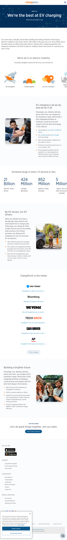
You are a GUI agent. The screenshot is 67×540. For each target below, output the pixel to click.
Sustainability (9, 480)
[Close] (30, 514)
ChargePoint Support (11, 463)
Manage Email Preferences (37, 529)
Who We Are (8, 477)
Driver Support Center (11, 466)
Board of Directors (10, 484)
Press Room (8, 498)
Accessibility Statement (44, 524)
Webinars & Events (10, 503)
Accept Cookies (16, 528)
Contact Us (8, 489)
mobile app (44, 135)
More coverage (33, 352)
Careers (7, 487)
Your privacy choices (16, 533)
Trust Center (8, 468)
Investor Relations (10, 501)
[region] (16, 525)
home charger (55, 135)
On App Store (10, 450)
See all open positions (33, 431)
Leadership (8, 482)
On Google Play (11, 454)
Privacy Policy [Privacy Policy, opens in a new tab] (21, 525)
